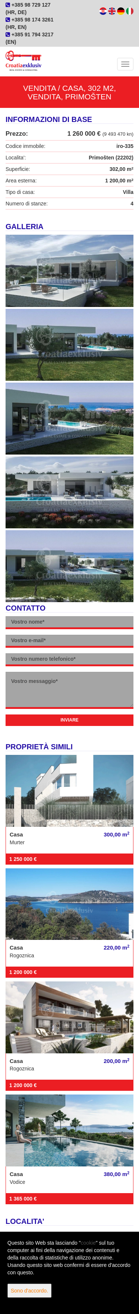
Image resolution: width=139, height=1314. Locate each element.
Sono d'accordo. (29, 1291)
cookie (88, 1243)
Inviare (69, 720)
